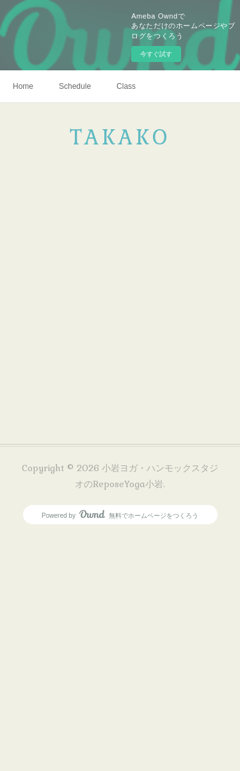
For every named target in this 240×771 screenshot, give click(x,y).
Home (23, 86)
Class (126, 86)
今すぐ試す (156, 54)
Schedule (75, 86)
